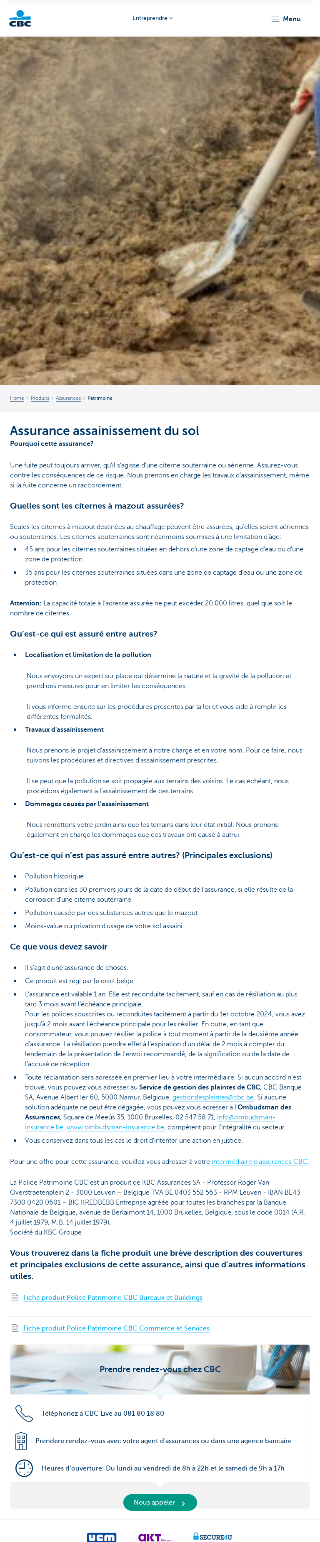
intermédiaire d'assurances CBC (260, 1162)
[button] (285, 19)
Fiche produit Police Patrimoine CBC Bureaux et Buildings (112, 1297)
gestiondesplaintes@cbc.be (213, 1097)
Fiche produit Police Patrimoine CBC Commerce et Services (116, 1328)
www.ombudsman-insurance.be (115, 1127)
